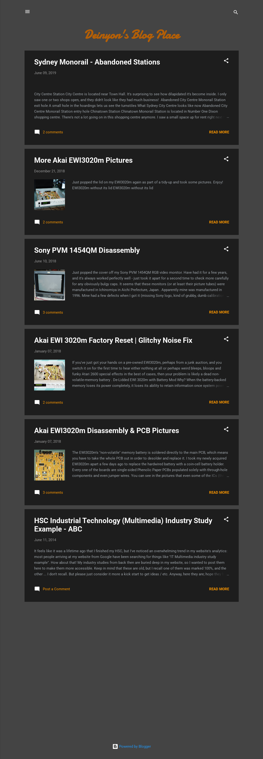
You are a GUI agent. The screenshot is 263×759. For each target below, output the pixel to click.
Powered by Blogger (131, 746)
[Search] (236, 13)
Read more (219, 256)
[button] (226, 61)
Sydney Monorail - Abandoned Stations (97, 62)
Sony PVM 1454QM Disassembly (87, 374)
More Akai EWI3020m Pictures (83, 284)
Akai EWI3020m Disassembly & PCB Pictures (106, 554)
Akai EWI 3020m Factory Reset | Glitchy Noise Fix (113, 464)
